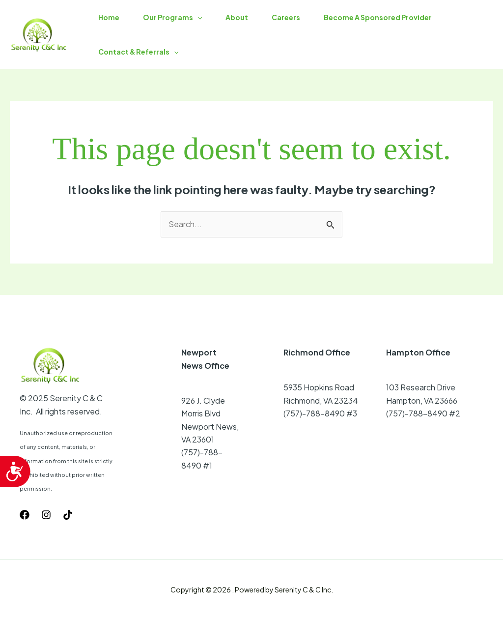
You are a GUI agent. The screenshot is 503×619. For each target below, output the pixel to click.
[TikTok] (68, 515)
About (236, 17)
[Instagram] (46, 515)
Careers (286, 17)
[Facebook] (24, 515)
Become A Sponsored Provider (378, 17)
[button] (197, 17)
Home (108, 17)
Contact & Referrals (138, 51)
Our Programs (172, 17)
